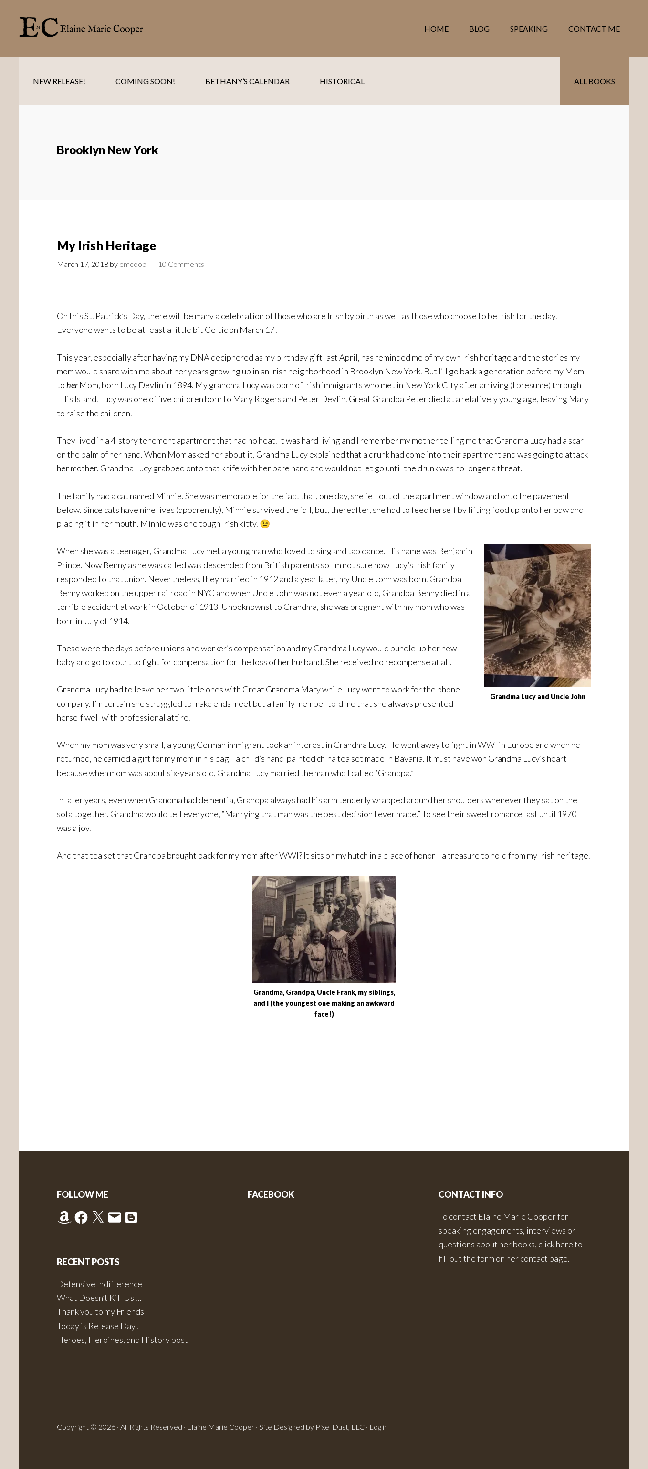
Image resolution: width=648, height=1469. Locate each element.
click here (555, 1244)
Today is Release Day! (97, 1325)
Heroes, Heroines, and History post (122, 1339)
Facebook (271, 1194)
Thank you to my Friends (100, 1311)
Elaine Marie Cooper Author (95, 28)
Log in (378, 1426)
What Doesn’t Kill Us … (99, 1297)
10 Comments (181, 263)
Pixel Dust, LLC (340, 1426)
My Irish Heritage (106, 245)
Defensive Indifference (99, 1283)
